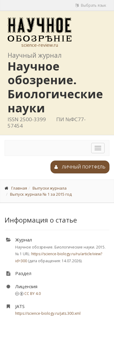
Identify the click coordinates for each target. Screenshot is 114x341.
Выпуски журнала (50, 188)
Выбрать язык (90, 5)
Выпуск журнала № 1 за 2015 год (41, 194)
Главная (19, 188)
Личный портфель (79, 167)
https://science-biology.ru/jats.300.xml (48, 313)
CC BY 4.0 (32, 293)
